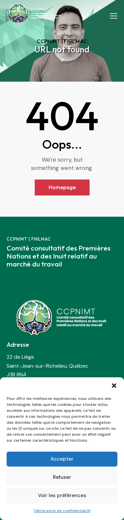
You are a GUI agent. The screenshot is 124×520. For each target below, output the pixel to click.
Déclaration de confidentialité (62, 510)
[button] (114, 385)
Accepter (62, 459)
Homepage (62, 187)
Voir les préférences (62, 495)
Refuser (62, 477)
